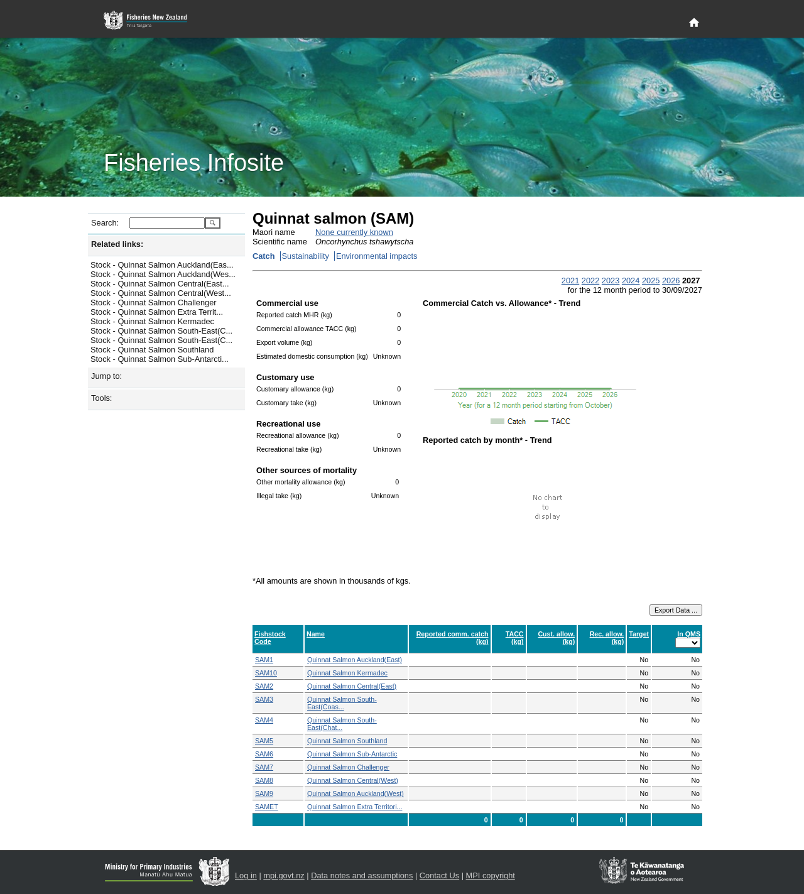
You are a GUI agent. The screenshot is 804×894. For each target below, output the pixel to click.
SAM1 (264, 659)
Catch (264, 256)
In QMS (688, 634)
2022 (590, 280)
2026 (671, 280)
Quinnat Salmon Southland (347, 740)
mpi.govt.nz (283, 875)
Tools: (101, 398)
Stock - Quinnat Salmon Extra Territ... (156, 312)
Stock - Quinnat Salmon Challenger (153, 302)
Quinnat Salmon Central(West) (352, 780)
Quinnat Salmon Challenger (348, 767)
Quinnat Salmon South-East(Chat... (342, 723)
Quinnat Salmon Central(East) (351, 686)
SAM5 (264, 740)
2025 (651, 280)
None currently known (354, 232)
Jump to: (106, 376)
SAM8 (264, 780)
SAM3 (264, 699)
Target (639, 634)
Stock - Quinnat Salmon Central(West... (160, 293)
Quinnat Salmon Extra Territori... (354, 806)
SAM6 (264, 754)
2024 (630, 280)
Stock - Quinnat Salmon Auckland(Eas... (162, 265)
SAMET (266, 806)
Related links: (117, 244)
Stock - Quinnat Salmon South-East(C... (161, 330)
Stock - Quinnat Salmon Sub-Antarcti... (159, 359)
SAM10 (266, 673)
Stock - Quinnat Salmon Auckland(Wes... (163, 274)
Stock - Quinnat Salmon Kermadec (152, 321)
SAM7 (264, 767)
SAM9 (264, 793)
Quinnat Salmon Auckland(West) (355, 793)
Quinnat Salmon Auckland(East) (354, 659)
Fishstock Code (270, 637)
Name (316, 634)
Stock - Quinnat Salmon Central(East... (159, 283)
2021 (570, 280)
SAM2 (264, 686)
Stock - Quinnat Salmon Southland (152, 349)
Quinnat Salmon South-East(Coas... (342, 703)
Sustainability (305, 256)
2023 (610, 280)
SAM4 (264, 720)
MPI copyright (490, 875)
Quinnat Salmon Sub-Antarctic (352, 754)
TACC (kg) (515, 637)
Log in (246, 875)
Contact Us (439, 875)
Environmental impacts (376, 256)
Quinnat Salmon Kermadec (347, 673)
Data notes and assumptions (362, 875)
